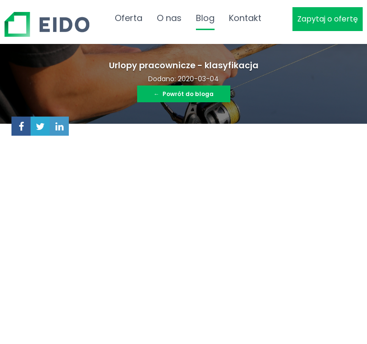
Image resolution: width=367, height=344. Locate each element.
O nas (169, 18)
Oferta (128, 18)
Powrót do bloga (184, 94)
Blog (205, 18)
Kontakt (245, 18)
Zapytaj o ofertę (327, 18)
